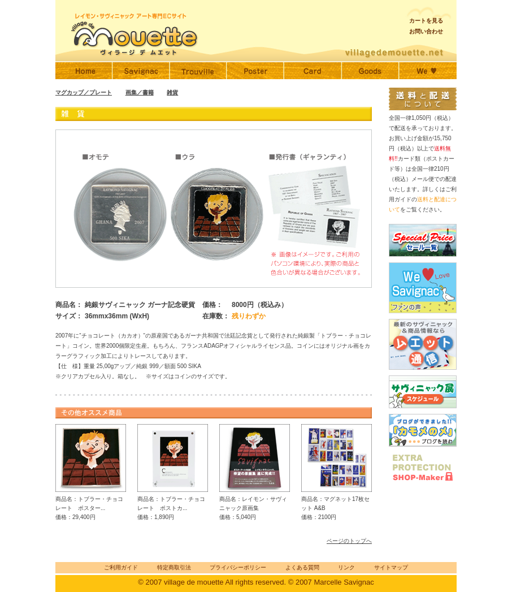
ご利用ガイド (121, 567)
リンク (346, 567)
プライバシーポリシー (238, 567)
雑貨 (172, 92)
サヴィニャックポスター (255, 70)
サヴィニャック (141, 70)
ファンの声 (428, 70)
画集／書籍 (139, 92)
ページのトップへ (349, 541)
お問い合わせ (426, 31)
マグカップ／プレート (83, 92)
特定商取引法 (174, 567)
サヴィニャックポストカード (312, 70)
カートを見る (426, 21)
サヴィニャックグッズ (370, 70)
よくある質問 (302, 567)
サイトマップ (391, 567)
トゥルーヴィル (198, 70)
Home (83, 70)
